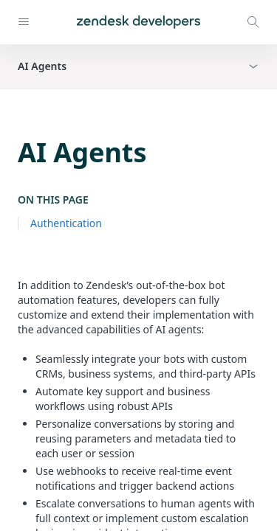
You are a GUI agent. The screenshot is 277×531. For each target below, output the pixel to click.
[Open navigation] (23, 22)
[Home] (138, 22)
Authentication (66, 223)
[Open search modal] (253, 22)
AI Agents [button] (42, 66)
